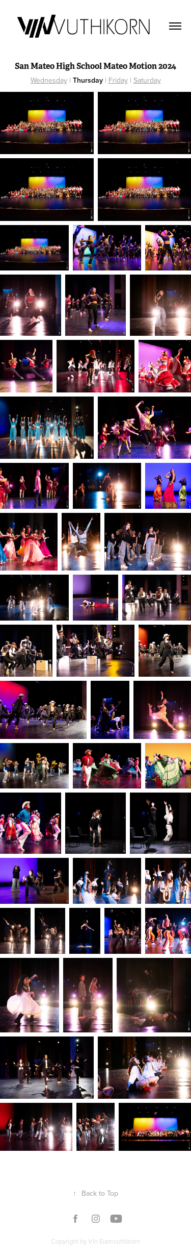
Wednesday (49, 80)
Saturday (147, 80)
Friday (118, 80)
